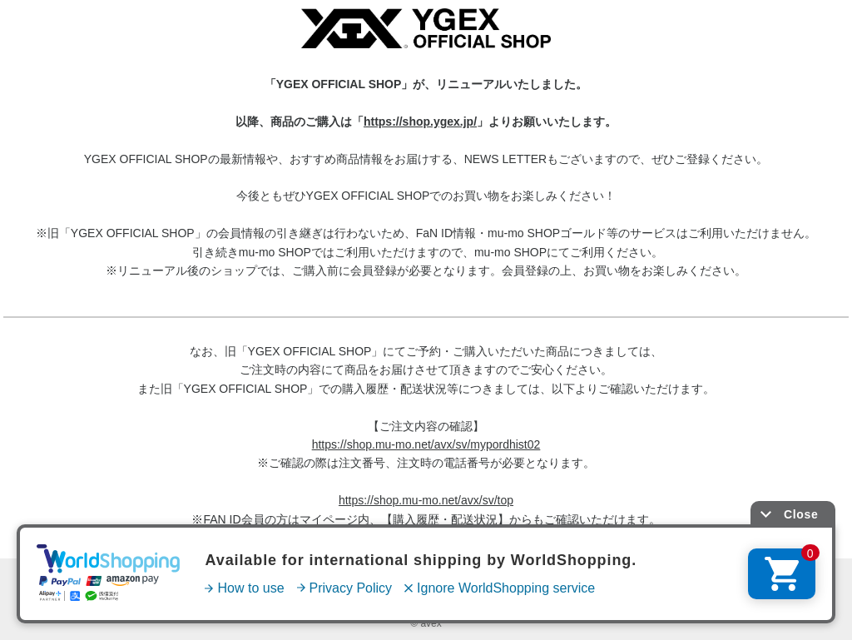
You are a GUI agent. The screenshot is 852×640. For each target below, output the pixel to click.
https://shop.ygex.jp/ (420, 121)
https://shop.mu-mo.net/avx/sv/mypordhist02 (426, 444)
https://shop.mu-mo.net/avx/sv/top (426, 500)
